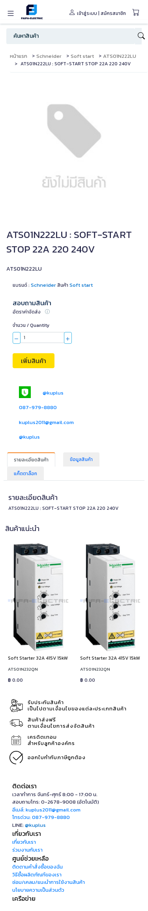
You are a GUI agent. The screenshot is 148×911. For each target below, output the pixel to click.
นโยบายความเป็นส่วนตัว (38, 890)
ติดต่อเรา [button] (24, 786)
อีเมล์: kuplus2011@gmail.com (46, 809)
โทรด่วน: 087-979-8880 (41, 817)
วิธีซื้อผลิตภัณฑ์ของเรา (37, 874)
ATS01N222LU (119, 56)
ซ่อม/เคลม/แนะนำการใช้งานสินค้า (48, 882)
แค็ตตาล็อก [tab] (25, 473)
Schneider (49, 56)
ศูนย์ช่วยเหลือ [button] (30, 858)
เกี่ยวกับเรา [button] (26, 833)
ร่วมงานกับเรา (27, 850)
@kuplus (53, 392)
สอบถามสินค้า (32, 303)
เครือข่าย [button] (24, 898)
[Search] (70, 36)
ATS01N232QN (23, 669)
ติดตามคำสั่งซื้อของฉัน (37, 866)
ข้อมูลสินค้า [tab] (81, 459)
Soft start (82, 56)
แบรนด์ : (34, 285)
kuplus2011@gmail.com (46, 422)
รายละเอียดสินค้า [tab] (31, 459)
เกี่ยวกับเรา (24, 842)
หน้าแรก (18, 56)
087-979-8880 (38, 407)
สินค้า (62, 285)
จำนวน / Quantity (31, 325)
